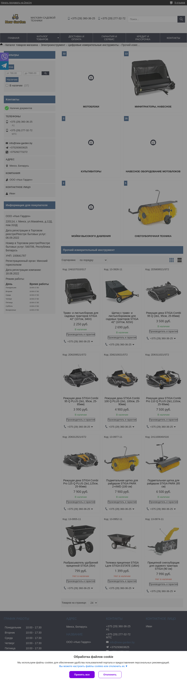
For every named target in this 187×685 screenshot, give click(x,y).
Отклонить (110, 674)
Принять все (82, 674)
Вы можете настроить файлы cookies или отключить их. (92, 666)
